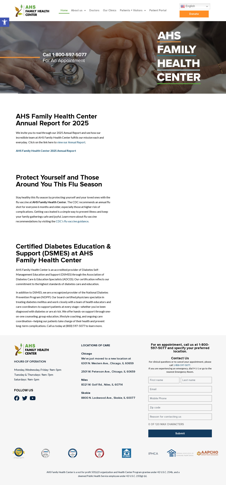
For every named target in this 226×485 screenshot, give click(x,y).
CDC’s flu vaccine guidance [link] (72, 221)
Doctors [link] (94, 10)
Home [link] (64, 10)
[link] (4, 22)
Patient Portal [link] (157, 10)
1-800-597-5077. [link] (182, 365)
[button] (78, 10)
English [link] (188, 6)
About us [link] (78, 10)
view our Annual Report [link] (71, 142)
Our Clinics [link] (109, 10)
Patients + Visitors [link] (133, 10)
